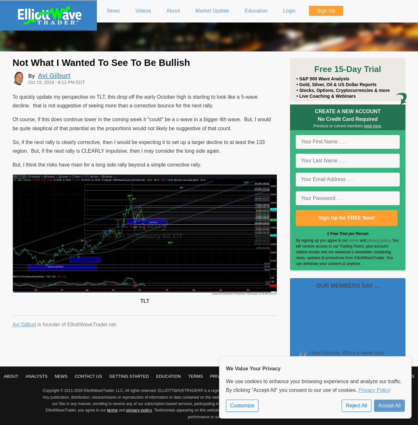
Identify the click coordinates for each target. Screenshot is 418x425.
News (61, 376)
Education (168, 376)
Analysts (37, 376)
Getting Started (129, 376)
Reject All (356, 405)
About (11, 376)
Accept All (389, 405)
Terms (195, 376)
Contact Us (88, 376)
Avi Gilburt (24, 324)
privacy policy (378, 240)
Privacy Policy (374, 390)
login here (372, 126)
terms (354, 240)
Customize (242, 405)
